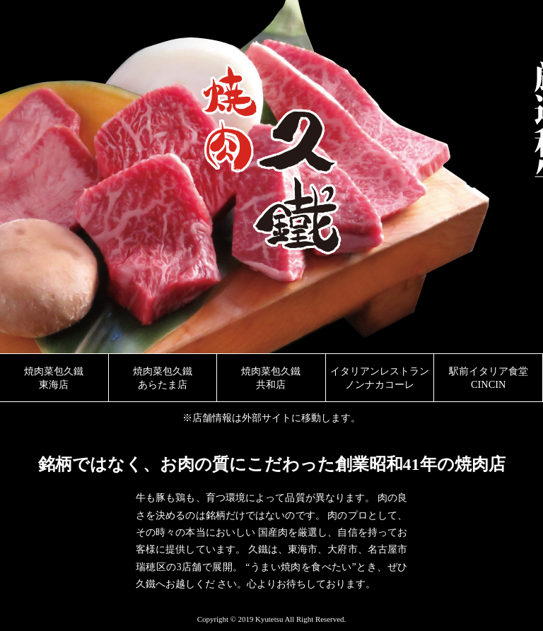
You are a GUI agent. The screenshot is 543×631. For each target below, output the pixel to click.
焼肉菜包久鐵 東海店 (53, 377)
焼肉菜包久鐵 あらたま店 (162, 377)
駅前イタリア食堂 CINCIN (488, 377)
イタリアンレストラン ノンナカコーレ (379, 377)
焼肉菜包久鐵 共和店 (270, 377)
